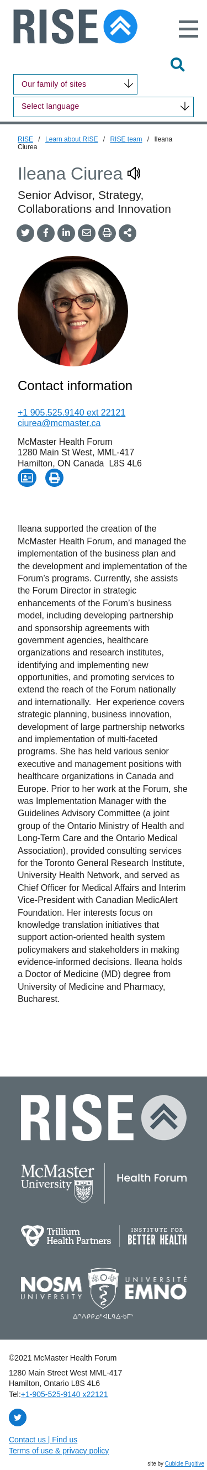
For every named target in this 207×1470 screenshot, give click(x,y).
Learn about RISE (71, 139)
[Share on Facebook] (45, 233)
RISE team (126, 139)
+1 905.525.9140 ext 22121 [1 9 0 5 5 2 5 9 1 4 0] (71, 412)
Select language (50, 106)
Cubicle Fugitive (184, 1464)
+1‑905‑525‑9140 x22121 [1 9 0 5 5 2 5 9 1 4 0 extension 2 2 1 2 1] (64, 1394)
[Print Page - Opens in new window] (54, 478)
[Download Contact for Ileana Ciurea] (27, 478)
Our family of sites (54, 84)
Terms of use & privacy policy (59, 1450)
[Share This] (127, 233)
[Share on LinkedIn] (66, 233)
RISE (25, 139)
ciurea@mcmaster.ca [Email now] (59, 423)
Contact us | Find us (43, 1439)
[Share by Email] (86, 233)
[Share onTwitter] (25, 233)
